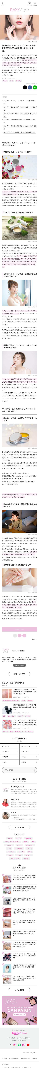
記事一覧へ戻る (19, 674)
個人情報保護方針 (13, 1058)
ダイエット (29, 855)
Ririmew (30, 700)
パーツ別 (21, 852)
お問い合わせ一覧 (15, 1067)
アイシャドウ (9, 845)
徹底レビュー (11, 716)
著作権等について (25, 1058)
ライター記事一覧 (20, 665)
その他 (23, 762)
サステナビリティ (26, 1067)
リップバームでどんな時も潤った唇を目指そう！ (20, 132)
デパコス (9, 855)
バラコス (27, 716)
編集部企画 (28, 838)
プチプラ (29, 848)
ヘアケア (5, 757)
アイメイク (5, 751)
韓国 (4, 716)
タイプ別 (18, 81)
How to (5, 81)
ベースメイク (12, 78)
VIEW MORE (19, 827)
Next (34, 639)
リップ (11, 81)
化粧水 (30, 852)
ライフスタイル (15, 858)
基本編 (25, 842)
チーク (23, 700)
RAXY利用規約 (11, 1038)
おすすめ (5, 731)
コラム (4, 762)
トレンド (19, 845)
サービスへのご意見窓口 (23, 1038)
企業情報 (4, 1058)
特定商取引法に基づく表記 (19, 1040)
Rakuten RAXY (11, 4)
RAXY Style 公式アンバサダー (11, 700)
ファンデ (20, 716)
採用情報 (34, 1058)
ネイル (23, 757)
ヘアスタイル (18, 848)
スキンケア (5, 746)
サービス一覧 (5, 1067)
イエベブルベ (29, 731)
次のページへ (19, 629)
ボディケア (25, 751)
